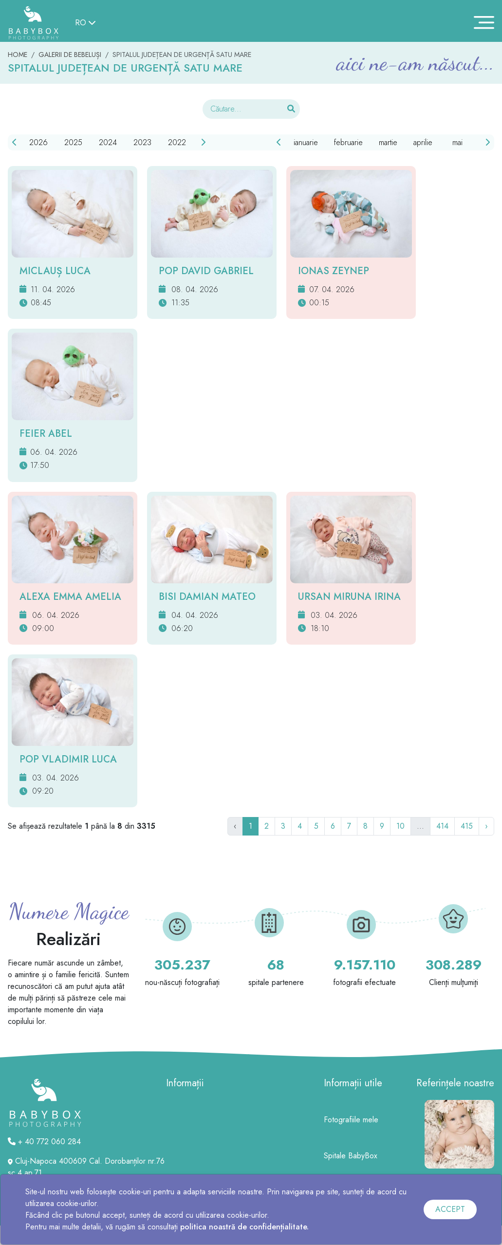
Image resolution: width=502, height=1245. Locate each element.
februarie (348, 142)
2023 (142, 142)
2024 (108, 142)
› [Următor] (486, 826)
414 (442, 826)
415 (467, 826)
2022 (177, 142)
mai (457, 142)
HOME (17, 54)
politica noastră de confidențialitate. (244, 1226)
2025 (73, 142)
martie (388, 142)
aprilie (422, 142)
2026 (38, 142)
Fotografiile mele (351, 1119)
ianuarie (306, 142)
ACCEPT (450, 1209)
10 (400, 826)
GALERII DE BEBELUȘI (69, 54)
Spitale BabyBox (350, 1155)
